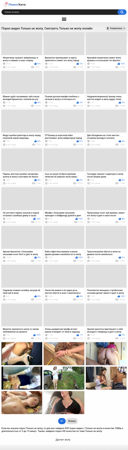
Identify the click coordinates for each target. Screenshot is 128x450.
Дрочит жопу (63, 439)
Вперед (72, 421)
